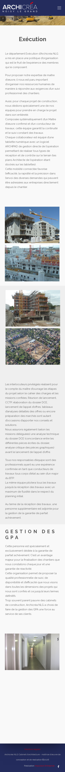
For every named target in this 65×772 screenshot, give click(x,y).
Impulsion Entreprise (44, 766)
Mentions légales (32, 749)
